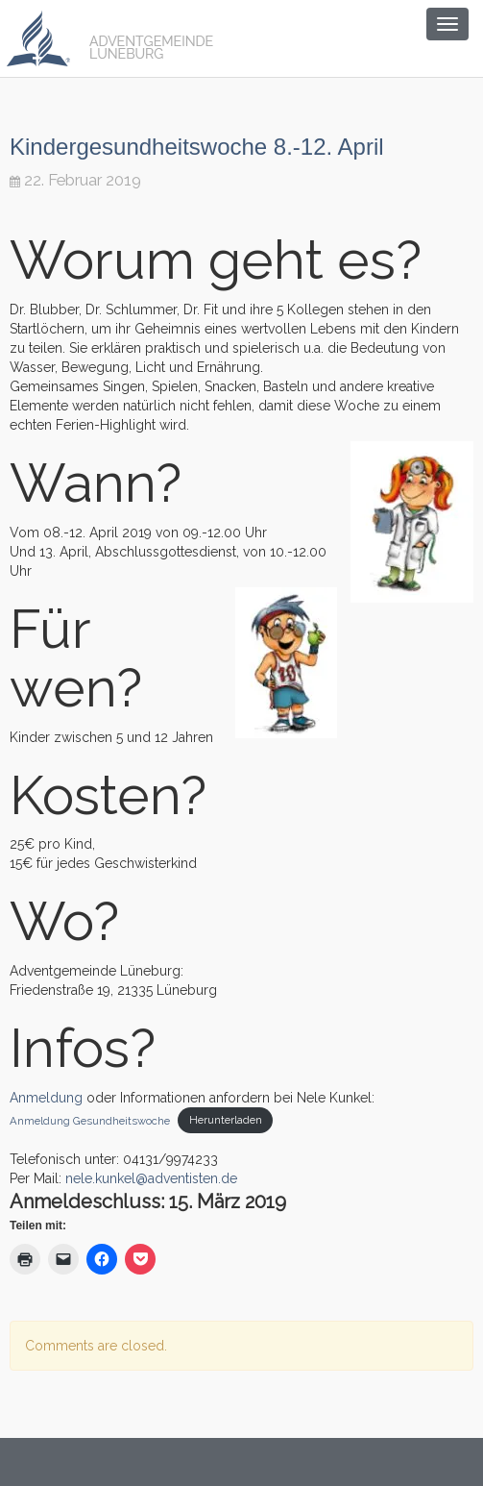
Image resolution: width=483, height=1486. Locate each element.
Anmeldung (48, 1097)
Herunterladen (225, 1120)
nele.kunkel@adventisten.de (151, 1178)
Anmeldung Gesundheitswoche (90, 1120)
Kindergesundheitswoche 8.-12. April (197, 147)
